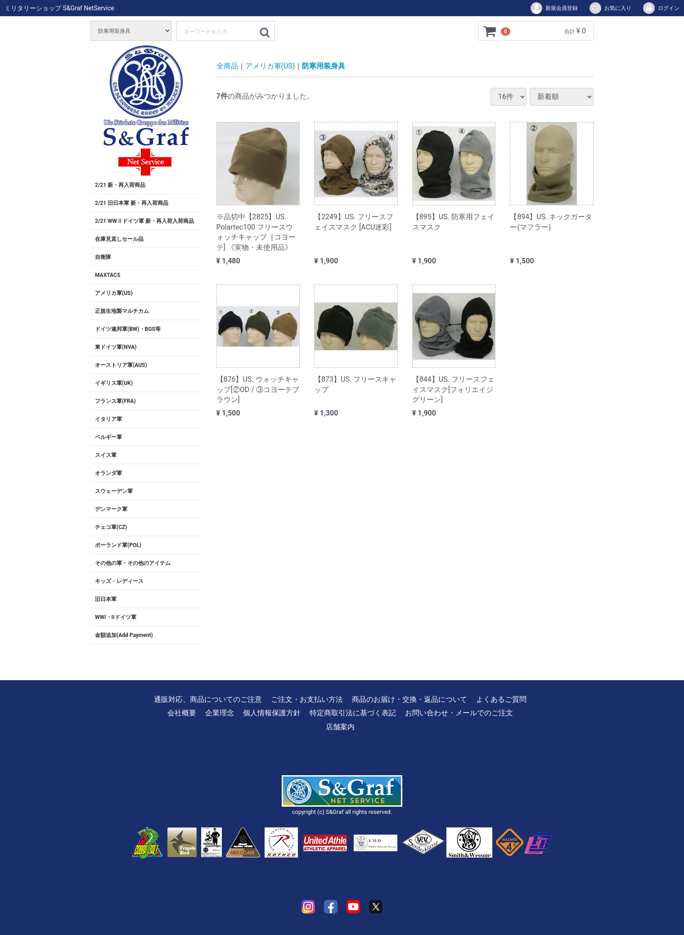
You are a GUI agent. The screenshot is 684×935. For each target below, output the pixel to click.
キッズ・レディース (119, 581)
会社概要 (181, 713)
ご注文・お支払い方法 (307, 699)
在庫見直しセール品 (119, 239)
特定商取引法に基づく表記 (353, 713)
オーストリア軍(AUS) (121, 365)
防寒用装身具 (323, 66)
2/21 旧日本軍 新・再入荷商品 (131, 203)
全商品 (227, 66)
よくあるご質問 (501, 699)
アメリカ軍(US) (114, 293)
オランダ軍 (108, 473)
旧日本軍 (106, 599)
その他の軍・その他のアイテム (133, 563)
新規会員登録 (554, 8)
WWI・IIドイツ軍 (115, 617)
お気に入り (610, 8)
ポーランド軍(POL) (118, 545)
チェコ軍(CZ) (111, 527)
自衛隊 (103, 257)
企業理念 (219, 713)
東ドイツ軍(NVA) (115, 347)
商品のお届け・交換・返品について (409, 699)
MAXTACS (107, 275)
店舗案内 (340, 727)
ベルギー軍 (108, 437)
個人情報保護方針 (272, 713)
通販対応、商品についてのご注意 (208, 699)
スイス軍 (106, 455)
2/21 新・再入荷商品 (120, 185)
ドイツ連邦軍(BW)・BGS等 (128, 329)
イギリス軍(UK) (114, 383)
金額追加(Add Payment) (124, 635)
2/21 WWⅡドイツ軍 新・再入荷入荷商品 (144, 221)
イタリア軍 (108, 419)
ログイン (661, 8)
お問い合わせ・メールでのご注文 (459, 713)
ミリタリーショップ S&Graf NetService (59, 8)
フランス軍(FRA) (115, 401)
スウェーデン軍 (114, 491)
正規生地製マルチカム (122, 311)
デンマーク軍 (111, 509)
